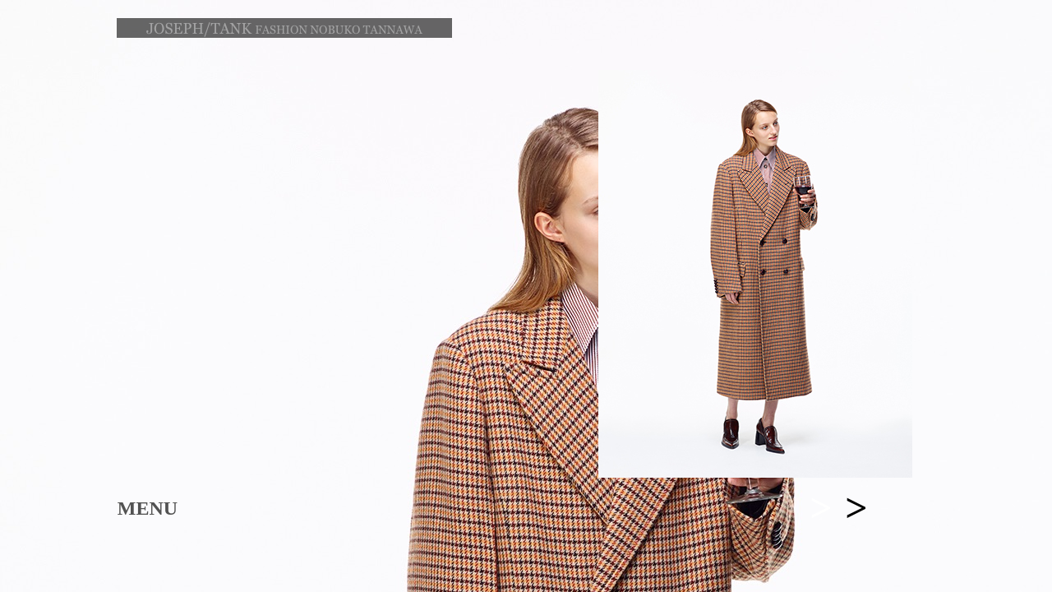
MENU (148, 508)
